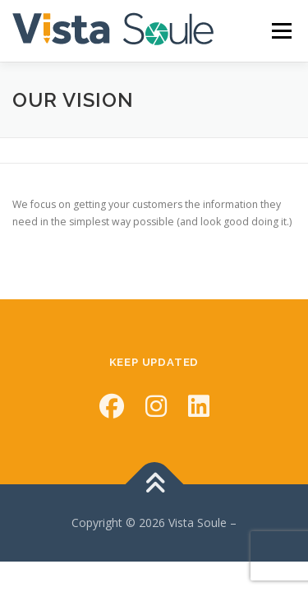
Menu (280, 31)
